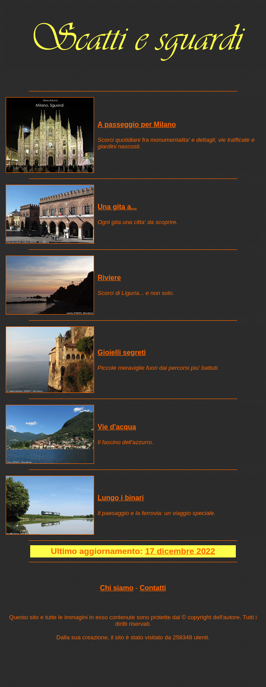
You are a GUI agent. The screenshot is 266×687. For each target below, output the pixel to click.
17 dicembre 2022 (180, 551)
